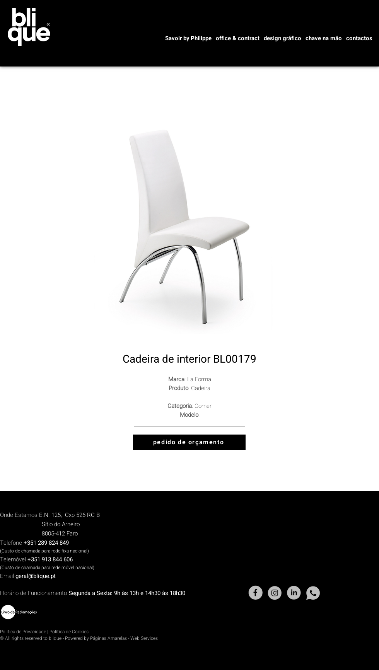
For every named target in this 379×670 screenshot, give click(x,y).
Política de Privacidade (23, 631)
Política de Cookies (69, 631)
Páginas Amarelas (108, 638)
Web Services (144, 638)
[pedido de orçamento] (189, 442)
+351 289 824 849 (46, 543)
